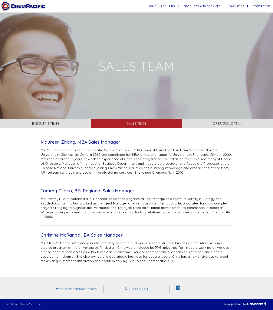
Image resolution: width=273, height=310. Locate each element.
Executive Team (45, 123)
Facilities (236, 6)
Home (152, 6)
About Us (168, 6)
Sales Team (136, 123)
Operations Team (227, 123)
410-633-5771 (136, 289)
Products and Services (202, 6)
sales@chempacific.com (76, 289)
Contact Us (262, 6)
